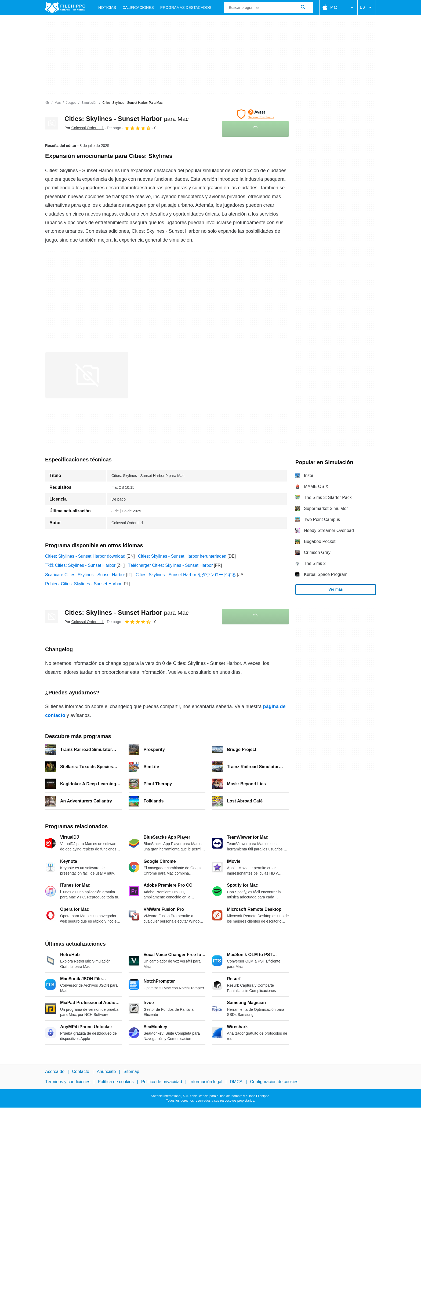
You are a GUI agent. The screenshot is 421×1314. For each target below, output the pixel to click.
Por (84, 128)
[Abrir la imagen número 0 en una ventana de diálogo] (86, 375)
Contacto (80, 1071)
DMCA (236, 1081)
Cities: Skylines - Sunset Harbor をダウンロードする (186, 574)
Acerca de (54, 1071)
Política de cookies (115, 1081)
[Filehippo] (65, 7)
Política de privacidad (161, 1081)
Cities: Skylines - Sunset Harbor (126, 118)
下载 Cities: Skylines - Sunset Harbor (80, 565)
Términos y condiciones (67, 1081)
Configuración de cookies (274, 1081)
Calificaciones (138, 7)
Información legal (206, 1081)
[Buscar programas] (303, 7)
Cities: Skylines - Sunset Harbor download (85, 556)
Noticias (107, 7)
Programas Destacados (185, 7)
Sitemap (131, 1071)
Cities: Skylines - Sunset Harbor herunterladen (182, 556)
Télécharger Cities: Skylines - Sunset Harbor (170, 565)
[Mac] (58, 103)
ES (366, 7)
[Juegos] (71, 103)
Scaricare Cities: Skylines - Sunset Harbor (85, 574)
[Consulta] (268, 7)
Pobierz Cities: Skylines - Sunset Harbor (83, 584)
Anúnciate (106, 1071)
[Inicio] (47, 102)
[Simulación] (89, 103)
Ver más (335, 589)
